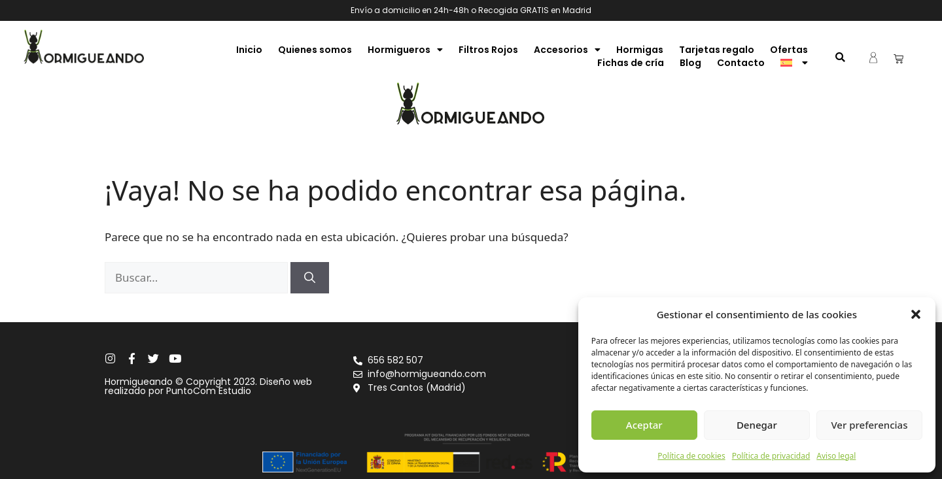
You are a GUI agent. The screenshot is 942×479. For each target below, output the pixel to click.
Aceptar (644, 424)
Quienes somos (315, 49)
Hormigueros (405, 49)
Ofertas (789, 49)
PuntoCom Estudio (208, 390)
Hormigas (639, 49)
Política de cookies (691, 455)
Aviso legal (836, 455)
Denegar (757, 424)
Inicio (249, 49)
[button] (915, 314)
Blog (690, 62)
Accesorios (567, 49)
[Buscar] (309, 277)
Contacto (741, 62)
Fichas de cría (630, 62)
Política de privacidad (771, 455)
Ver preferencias (869, 424)
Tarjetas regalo (716, 49)
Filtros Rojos (488, 49)
